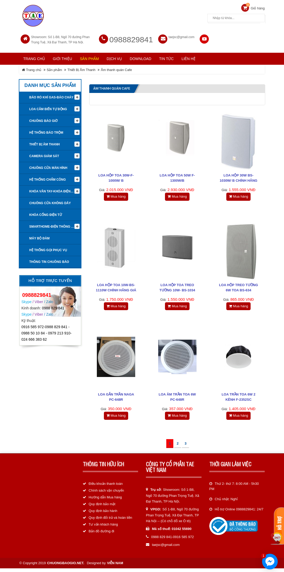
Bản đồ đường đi (101, 535)
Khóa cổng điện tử (45, 213)
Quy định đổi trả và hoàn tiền (110, 521)
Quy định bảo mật (102, 508)
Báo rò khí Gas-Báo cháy (51, 95)
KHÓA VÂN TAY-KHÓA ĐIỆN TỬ (52, 189)
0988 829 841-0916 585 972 (172, 541)
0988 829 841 (53, 306)
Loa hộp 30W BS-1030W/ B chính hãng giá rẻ (238, 179)
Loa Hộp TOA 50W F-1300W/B (177, 176)
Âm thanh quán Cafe (116, 68)
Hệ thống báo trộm (46, 130)
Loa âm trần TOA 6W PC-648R (177, 399)
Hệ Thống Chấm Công (47, 177)
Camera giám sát (44, 154)
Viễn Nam (115, 567)
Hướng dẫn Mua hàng (105, 501)
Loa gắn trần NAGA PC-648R (116, 399)
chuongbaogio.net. (65, 567)
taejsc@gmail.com (181, 35)
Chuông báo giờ (43, 119)
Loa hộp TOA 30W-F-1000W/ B (116, 176)
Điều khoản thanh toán (106, 488)
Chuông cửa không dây (50, 201)
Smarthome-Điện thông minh (54, 224)
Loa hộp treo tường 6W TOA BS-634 (238, 287)
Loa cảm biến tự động (48, 107)
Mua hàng (116, 195)
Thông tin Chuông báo (49, 260)
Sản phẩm (54, 68)
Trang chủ (34, 57)
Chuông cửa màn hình (48, 166)
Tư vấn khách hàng (103, 528)
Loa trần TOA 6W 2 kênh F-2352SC (239, 399)
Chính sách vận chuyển (106, 494)
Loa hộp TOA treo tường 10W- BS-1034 (177, 287)
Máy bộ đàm (39, 236)
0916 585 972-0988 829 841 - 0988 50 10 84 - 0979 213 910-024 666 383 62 (46, 331)
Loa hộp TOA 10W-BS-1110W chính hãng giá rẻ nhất (116, 290)
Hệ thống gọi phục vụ (48, 248)
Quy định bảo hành (103, 515)
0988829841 (131, 37)
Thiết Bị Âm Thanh (81, 68)
